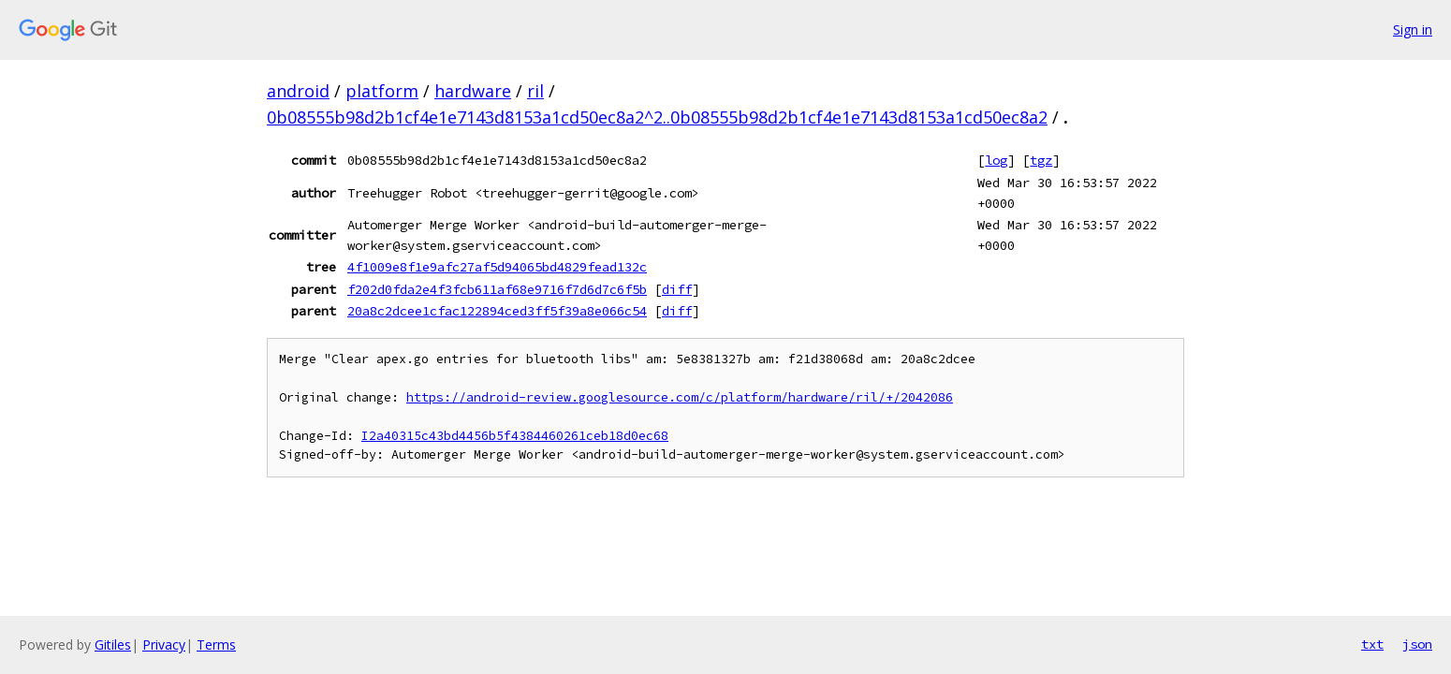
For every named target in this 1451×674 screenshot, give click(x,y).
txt (1372, 644)
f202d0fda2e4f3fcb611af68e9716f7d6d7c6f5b (497, 289)
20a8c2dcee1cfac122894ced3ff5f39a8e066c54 (497, 310)
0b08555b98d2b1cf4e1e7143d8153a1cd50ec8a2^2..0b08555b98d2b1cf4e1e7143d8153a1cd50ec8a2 (657, 117)
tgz (1041, 160)
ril (535, 91)
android (298, 91)
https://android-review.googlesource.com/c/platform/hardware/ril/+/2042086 (679, 397)
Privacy (163, 644)
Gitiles (113, 644)
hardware (472, 91)
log (996, 160)
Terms (216, 644)
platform (381, 91)
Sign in (1412, 29)
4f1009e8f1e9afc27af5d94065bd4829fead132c (497, 266)
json (1417, 644)
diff (677, 289)
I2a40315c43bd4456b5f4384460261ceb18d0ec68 (514, 436)
